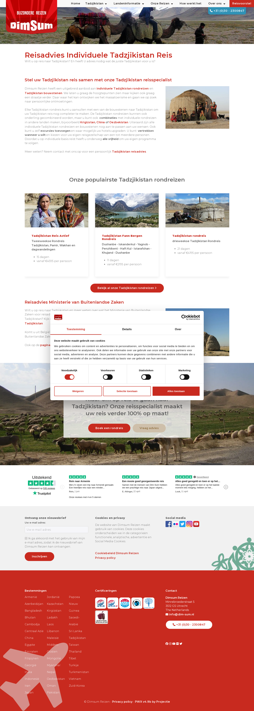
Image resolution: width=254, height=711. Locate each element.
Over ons (216, 3)
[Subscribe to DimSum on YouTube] (196, 523)
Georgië (30, 665)
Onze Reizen (162, 3)
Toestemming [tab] (76, 329)
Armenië (31, 597)
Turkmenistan (78, 672)
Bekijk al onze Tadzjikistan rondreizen (127, 288)
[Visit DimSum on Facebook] (169, 523)
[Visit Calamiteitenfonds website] (137, 602)
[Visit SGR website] (101, 602)
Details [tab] (127, 329)
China (100, 122)
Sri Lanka (75, 631)
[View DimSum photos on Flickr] (176, 523)
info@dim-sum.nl (180, 614)
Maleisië (53, 638)
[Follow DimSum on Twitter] (182, 523)
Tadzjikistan (77, 638)
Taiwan (74, 644)
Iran (27, 685)
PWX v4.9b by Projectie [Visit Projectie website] (152, 701)
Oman (51, 685)
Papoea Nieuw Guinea (74, 603)
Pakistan (53, 692)
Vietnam (75, 678)
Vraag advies (149, 428)
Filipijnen (32, 658)
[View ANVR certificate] (125, 602)
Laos (50, 624)
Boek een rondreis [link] (109, 428)
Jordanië (53, 597)
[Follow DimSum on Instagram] (189, 523)
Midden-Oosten (53, 648)
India (28, 672)
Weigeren (78, 391)
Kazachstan (55, 603)
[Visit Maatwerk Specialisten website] (101, 616)
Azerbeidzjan (34, 603)
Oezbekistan (56, 678)
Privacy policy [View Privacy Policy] (122, 701)
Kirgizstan (54, 610)
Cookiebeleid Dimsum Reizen (117, 553)
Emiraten (31, 651)
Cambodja (32, 624)
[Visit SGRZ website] (113, 602)
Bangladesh (33, 610)
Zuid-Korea (77, 685)
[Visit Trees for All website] (148, 602)
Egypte (30, 644)
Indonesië (32, 678)
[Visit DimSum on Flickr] (178, 643)
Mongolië (54, 658)
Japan (29, 692)
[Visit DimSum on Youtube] (174, 643)
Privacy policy (105, 557)
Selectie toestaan (127, 391)
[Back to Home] (31, 17)
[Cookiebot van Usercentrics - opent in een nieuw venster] (185, 317)
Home (75, 3)
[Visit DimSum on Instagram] (170, 643)
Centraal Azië (34, 631)
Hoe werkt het (190, 3)
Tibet (72, 658)
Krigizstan (87, 122)
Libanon (53, 631)
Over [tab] (178, 329)
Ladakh (52, 617)
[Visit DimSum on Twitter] (181, 643)
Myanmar (54, 665)
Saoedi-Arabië (74, 621)
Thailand (75, 651)
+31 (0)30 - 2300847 (227, 10)
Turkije (74, 665)
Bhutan (30, 617)
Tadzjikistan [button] (96, 3)
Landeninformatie (129, 3)
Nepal (51, 672)
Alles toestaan (176, 391)
